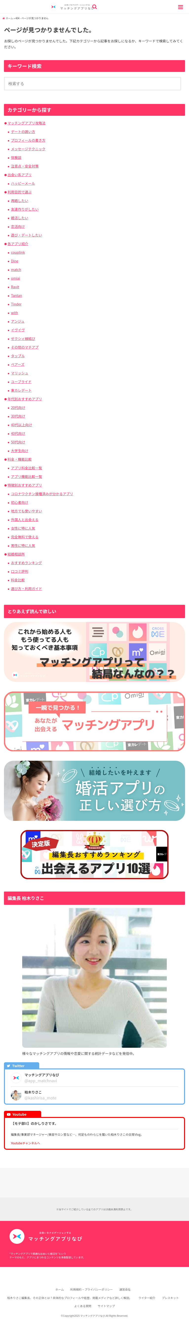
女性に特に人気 (23, 528)
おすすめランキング (26, 562)
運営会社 (125, 1289)
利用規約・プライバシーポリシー (91, 1289)
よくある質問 (82, 1306)
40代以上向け (21, 424)
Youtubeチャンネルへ (25, 1143)
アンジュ (17, 321)
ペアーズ (17, 364)
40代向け (18, 433)
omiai (15, 278)
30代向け (18, 416)
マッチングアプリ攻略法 (26, 122)
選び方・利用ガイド (26, 588)
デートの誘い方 (23, 131)
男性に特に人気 (23, 545)
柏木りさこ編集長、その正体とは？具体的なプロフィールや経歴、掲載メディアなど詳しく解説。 (69, 1298)
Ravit (15, 286)
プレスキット (170, 1298)
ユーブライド (21, 381)
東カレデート (21, 390)
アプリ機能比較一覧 (26, 476)
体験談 (16, 157)
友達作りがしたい (24, 209)
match (16, 269)
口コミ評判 (19, 571)
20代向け (18, 407)
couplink (18, 252)
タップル (18, 355)
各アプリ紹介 (17, 243)
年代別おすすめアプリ (24, 398)
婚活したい (19, 217)
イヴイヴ (18, 329)
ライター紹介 (146, 1298)
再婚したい (19, 200)
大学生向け (19, 450)
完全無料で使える (24, 536)
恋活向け (18, 226)
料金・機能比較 (19, 459)
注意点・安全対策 (24, 166)
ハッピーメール (23, 183)
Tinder (16, 304)
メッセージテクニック (28, 148)
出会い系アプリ (19, 174)
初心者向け (19, 502)
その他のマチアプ (24, 347)
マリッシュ (19, 373)
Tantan (16, 295)
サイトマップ (106, 1306)
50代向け (18, 441)
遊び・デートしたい (26, 235)
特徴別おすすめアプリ (24, 485)
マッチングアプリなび (92, 1315)
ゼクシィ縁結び (23, 338)
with (14, 312)
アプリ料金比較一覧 (26, 467)
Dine (14, 260)
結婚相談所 (16, 554)
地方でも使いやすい (26, 510)
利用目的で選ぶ (19, 191)
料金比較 (18, 579)
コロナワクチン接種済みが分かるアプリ (42, 493)
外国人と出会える (24, 519)
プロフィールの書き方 (28, 140)
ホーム (9, 18)
